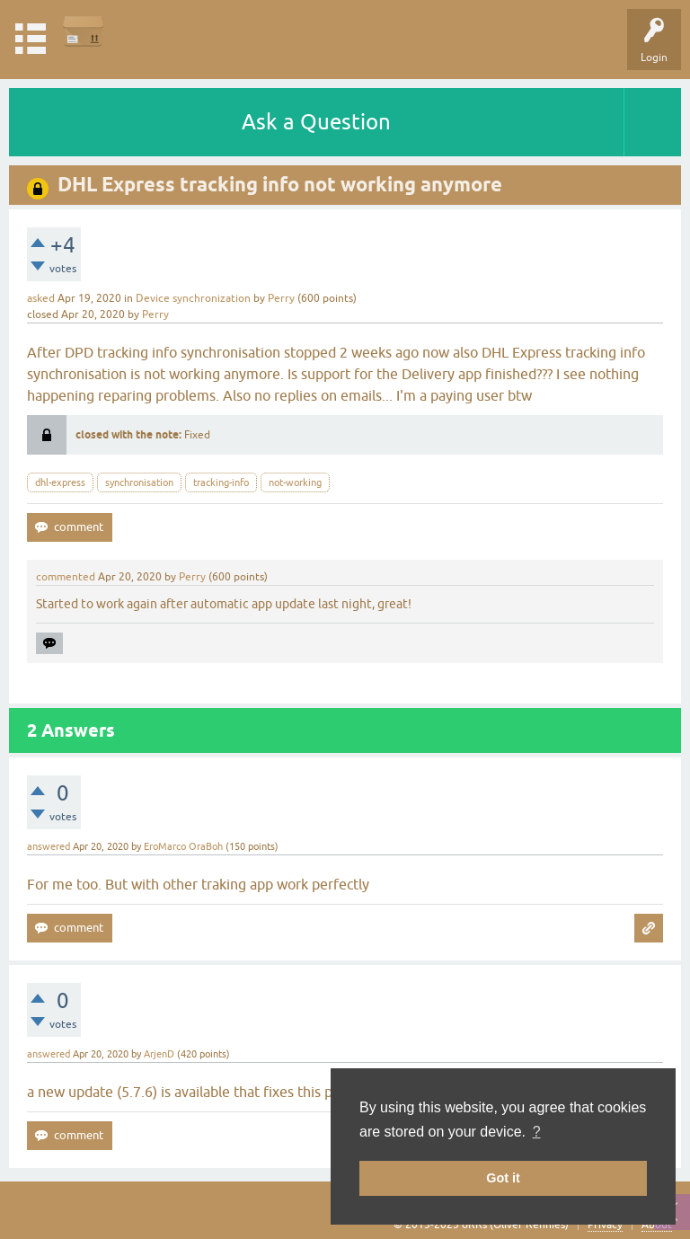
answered (48, 846)
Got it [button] (503, 1178)
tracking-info (221, 482)
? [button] (537, 1131)
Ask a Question (316, 122)
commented (65, 577)
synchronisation (139, 482)
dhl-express (60, 482)
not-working (295, 482)
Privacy (605, 1224)
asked (41, 298)
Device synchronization (193, 298)
